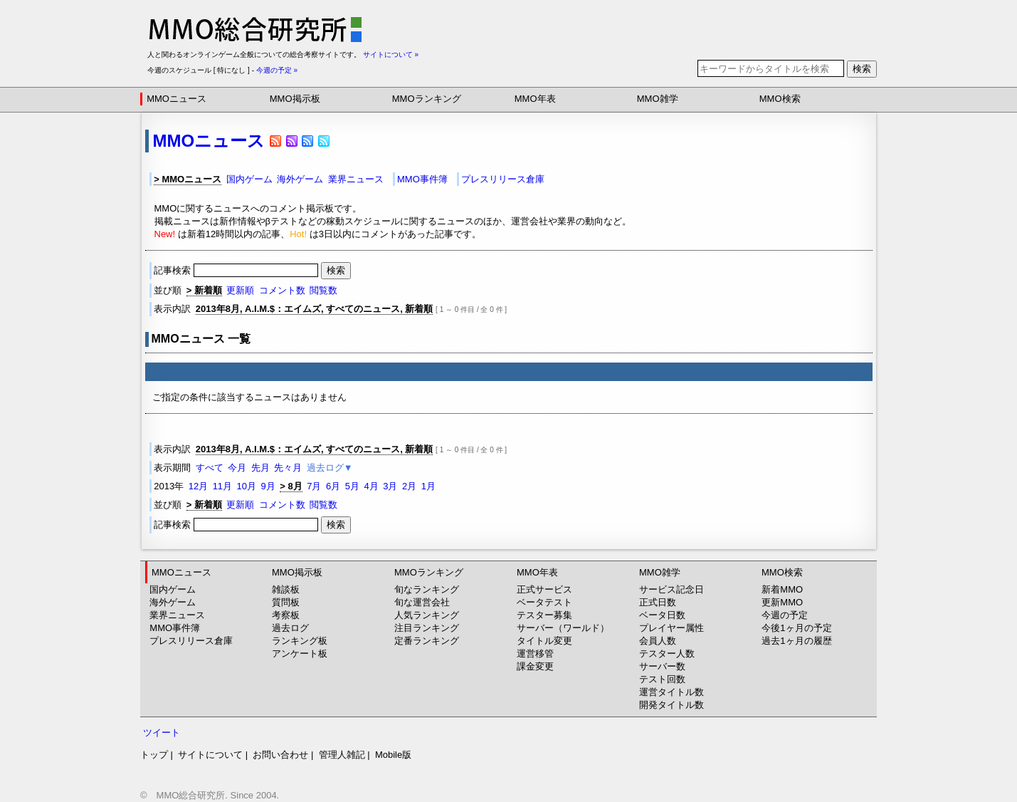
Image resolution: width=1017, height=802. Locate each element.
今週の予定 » (276, 70)
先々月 (288, 467)
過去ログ (290, 628)
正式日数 (657, 602)
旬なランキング (426, 589)
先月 (260, 467)
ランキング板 (299, 640)
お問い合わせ (280, 754)
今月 (237, 467)
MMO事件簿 (422, 179)
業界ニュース (356, 179)
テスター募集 (544, 615)
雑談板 (286, 589)
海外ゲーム (300, 179)
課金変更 (535, 666)
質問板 (286, 602)
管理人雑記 (342, 754)
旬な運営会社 (422, 602)
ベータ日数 (662, 615)
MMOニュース (176, 98)
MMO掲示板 (295, 98)
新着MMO (782, 589)
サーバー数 (662, 666)
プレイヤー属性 (671, 628)
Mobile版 (393, 754)
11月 (222, 486)
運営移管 (535, 653)
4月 (371, 486)
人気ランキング (426, 615)
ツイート (161, 732)
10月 (246, 486)
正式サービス (544, 589)
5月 (352, 486)
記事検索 (237, 270)
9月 (268, 486)
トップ (154, 754)
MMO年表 (535, 98)
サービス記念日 (671, 589)
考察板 (286, 615)
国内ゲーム (249, 179)
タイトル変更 (544, 640)
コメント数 (282, 290)
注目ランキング (426, 628)
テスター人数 (667, 653)
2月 (409, 486)
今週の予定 (785, 615)
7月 (314, 486)
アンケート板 (299, 653)
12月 (198, 486)
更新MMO (782, 602)
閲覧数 (323, 290)
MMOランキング (426, 98)
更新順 (240, 290)
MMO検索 (780, 98)
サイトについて (210, 754)
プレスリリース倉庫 (502, 179)
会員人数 (657, 640)
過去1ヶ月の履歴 (796, 640)
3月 (390, 486)
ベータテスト (544, 602)
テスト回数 (662, 679)
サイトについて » (390, 54)
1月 (428, 486)
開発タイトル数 (671, 704)
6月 (333, 486)
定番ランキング (426, 640)
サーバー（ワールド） (563, 628)
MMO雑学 (657, 98)
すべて (209, 467)
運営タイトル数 (671, 692)
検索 (862, 68)
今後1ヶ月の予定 (796, 628)
